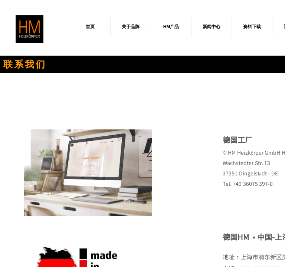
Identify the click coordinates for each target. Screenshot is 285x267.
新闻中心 (211, 26)
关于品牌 (131, 26)
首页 (90, 26)
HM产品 (171, 26)
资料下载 (252, 26)
